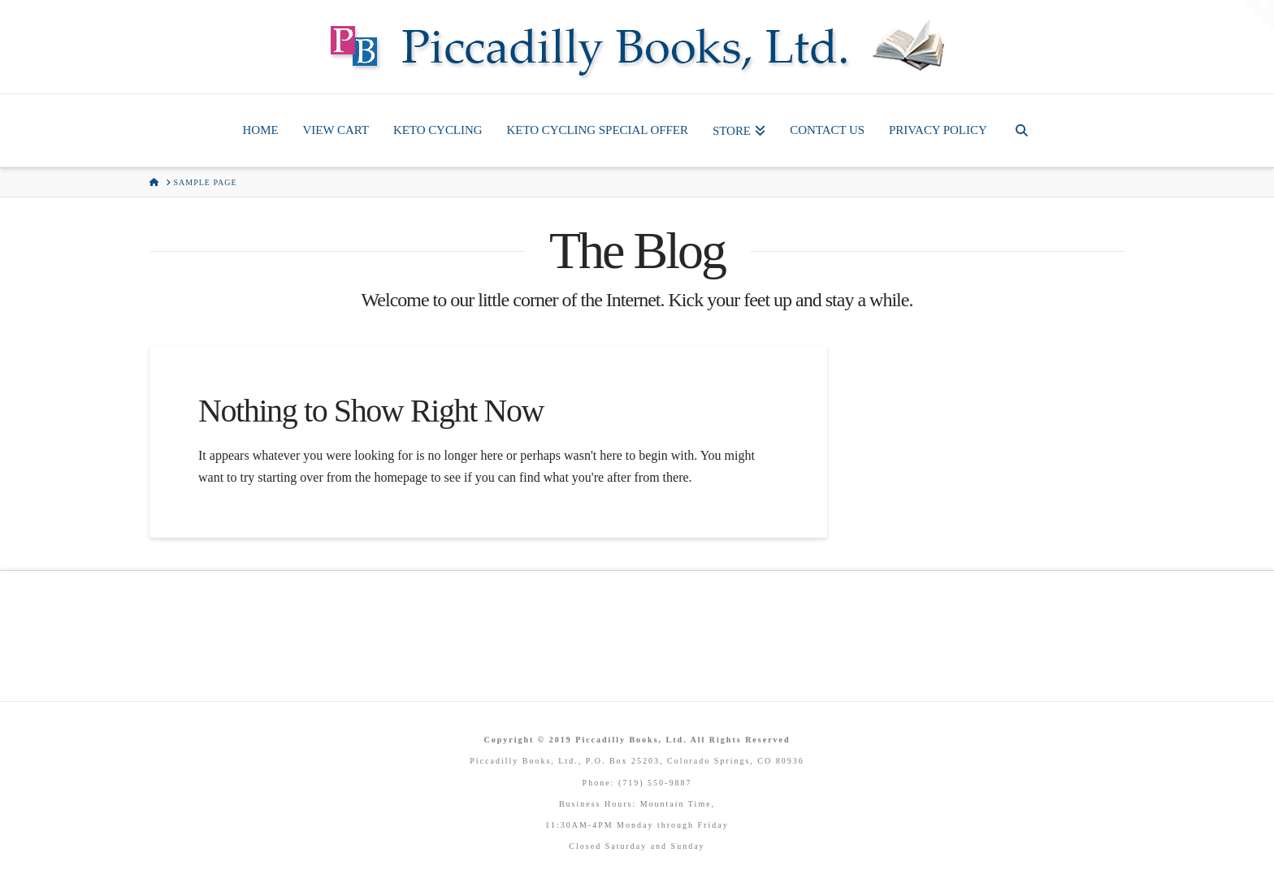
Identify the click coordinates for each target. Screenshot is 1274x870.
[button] (1258, 15)
